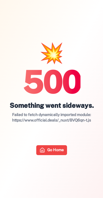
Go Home (52, 150)
